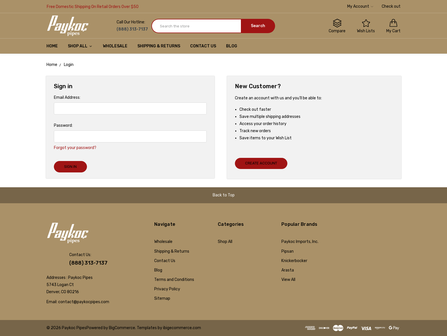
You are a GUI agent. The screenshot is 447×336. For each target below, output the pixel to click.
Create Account (261, 163)
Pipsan (287, 251)
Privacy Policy (167, 289)
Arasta (287, 270)
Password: (63, 125)
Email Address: (67, 97)
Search (258, 25)
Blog (231, 46)
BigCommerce (122, 327)
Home (52, 46)
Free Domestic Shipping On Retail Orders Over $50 (93, 6)
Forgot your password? (75, 147)
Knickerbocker (294, 260)
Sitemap (162, 298)
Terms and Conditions (174, 279)
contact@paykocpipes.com (83, 301)
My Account (360, 6)
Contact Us (203, 46)
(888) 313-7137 (88, 263)
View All (288, 279)
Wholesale (115, 46)
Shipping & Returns (158, 46)
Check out (391, 6)
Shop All (80, 46)
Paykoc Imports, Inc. (299, 241)
